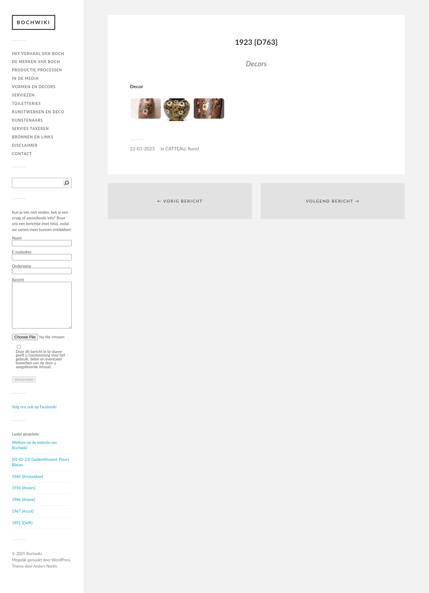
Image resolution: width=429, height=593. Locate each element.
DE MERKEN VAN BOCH (36, 61)
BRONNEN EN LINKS (32, 137)
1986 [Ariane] (23, 508)
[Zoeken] (66, 183)
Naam (42, 241)
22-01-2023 (142, 148)
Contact (22, 153)
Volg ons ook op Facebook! (34, 415)
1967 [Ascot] (22, 520)
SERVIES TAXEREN (30, 128)
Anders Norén (45, 575)
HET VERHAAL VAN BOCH (38, 53)
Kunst (193, 148)
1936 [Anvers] (24, 496)
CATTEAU (175, 148)
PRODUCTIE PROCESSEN (37, 70)
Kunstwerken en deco (38, 111)
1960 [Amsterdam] (27, 485)
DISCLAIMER (25, 145)
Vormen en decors (34, 86)
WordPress (61, 568)
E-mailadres (42, 255)
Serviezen (23, 95)
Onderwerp (42, 269)
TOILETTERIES (26, 103)
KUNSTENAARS (27, 120)
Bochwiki (33, 22)
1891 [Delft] (22, 531)
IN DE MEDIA (25, 78)
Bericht (42, 308)
